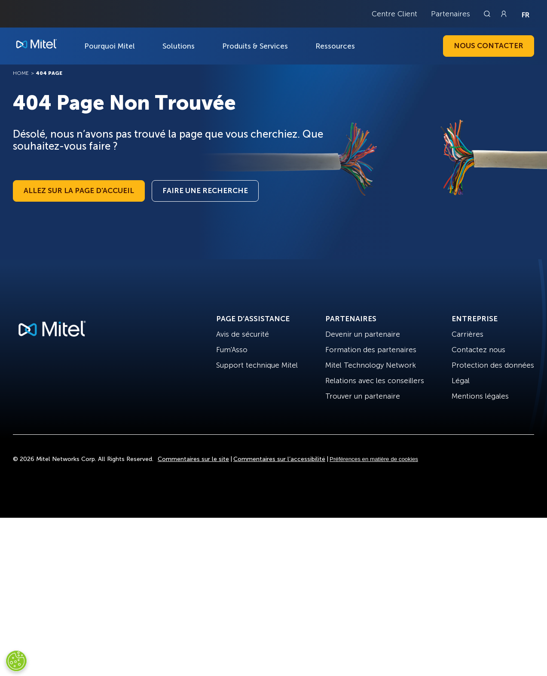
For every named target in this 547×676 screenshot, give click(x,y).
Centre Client (394, 13)
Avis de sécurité (242, 334)
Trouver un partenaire (362, 396)
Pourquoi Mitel (109, 46)
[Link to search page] (488, 13)
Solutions (178, 46)
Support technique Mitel (257, 365)
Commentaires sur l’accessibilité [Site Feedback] (279, 459)
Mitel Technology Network (370, 365)
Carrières (467, 334)
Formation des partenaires (370, 349)
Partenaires (450, 13)
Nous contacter (488, 45)
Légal (461, 380)
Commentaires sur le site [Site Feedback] (193, 459)
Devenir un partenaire (362, 334)
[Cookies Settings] (16, 661)
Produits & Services (255, 46)
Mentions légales (480, 396)
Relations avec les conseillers (374, 380)
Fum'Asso (232, 349)
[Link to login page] (503, 13)
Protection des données (493, 365)
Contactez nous (478, 349)
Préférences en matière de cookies (374, 459)
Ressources (335, 46)
